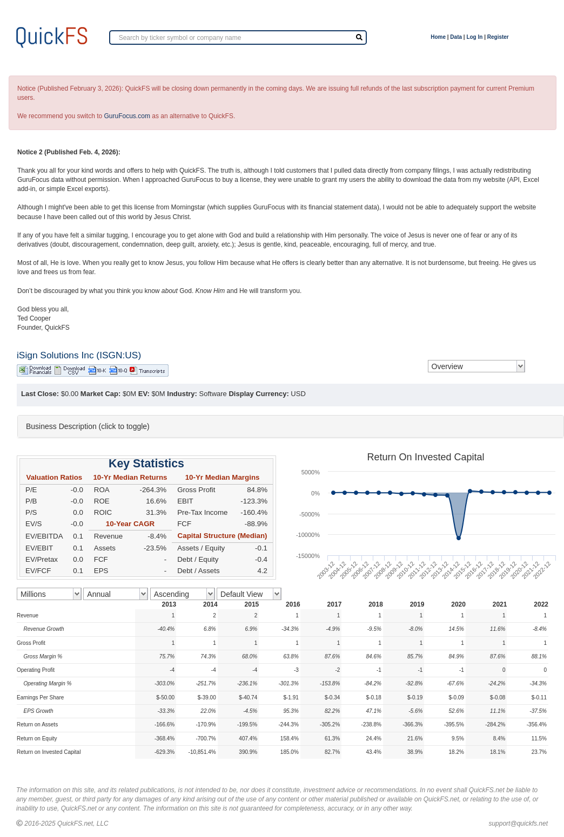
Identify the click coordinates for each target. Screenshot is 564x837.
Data (456, 37)
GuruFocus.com (127, 116)
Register (498, 37)
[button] (290, 426)
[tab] (290, 426)
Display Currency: (258, 394)
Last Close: (40, 394)
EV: (144, 394)
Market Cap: (100, 394)
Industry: (182, 394)
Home (438, 37)
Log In (474, 37)
